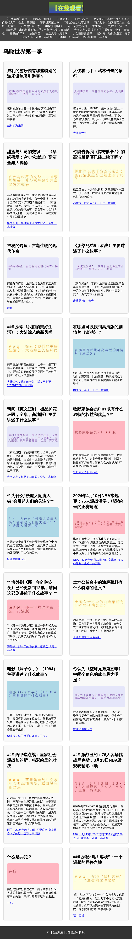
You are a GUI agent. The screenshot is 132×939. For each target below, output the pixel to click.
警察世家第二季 (49, 22)
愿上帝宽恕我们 (77, 26)
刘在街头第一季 (118, 26)
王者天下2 (63, 18)
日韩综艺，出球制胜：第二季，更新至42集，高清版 (37, 29)
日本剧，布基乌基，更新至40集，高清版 (82, 37)
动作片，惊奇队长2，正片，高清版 (94, 203)
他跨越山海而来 (42, 18)
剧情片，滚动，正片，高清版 (91, 390)
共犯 (10, 902)
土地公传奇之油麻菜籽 (87, 637)
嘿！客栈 (78, 915)
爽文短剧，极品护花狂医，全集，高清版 (32, 476)
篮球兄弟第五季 (82, 729)
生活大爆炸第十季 (57, 33)
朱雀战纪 (97, 26)
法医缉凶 (34, 33)
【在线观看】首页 (16, 18)
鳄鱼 (10, 307)
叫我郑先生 (81, 18)
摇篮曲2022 (17, 33)
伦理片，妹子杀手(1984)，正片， (27, 735)
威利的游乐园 (15, 125)
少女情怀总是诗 (82, 33)
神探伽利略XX (54, 26)
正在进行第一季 (30, 26)
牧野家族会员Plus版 (85, 472)
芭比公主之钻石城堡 (76, 22)
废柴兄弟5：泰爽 (83, 300)
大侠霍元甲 (80, 132)
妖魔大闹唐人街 (16, 559)
